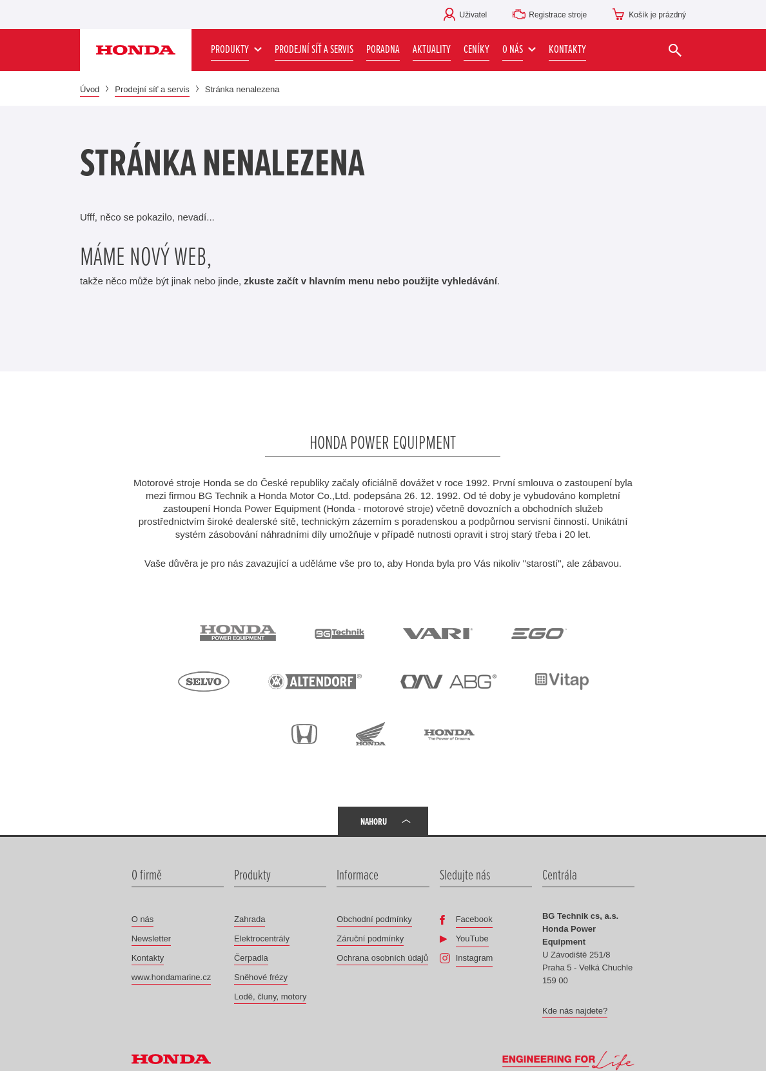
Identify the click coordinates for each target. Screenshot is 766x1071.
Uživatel (473, 14)
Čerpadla (251, 958)
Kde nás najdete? (574, 1011)
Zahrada (249, 919)
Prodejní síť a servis (152, 89)
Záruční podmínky (370, 938)
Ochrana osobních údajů (382, 958)
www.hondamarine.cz (171, 977)
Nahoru (373, 821)
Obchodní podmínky (374, 919)
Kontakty (148, 958)
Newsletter (151, 938)
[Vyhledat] (674, 50)
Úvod (89, 89)
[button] (519, 50)
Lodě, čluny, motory (270, 996)
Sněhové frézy (261, 977)
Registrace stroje (558, 14)
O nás (143, 919)
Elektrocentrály (262, 938)
